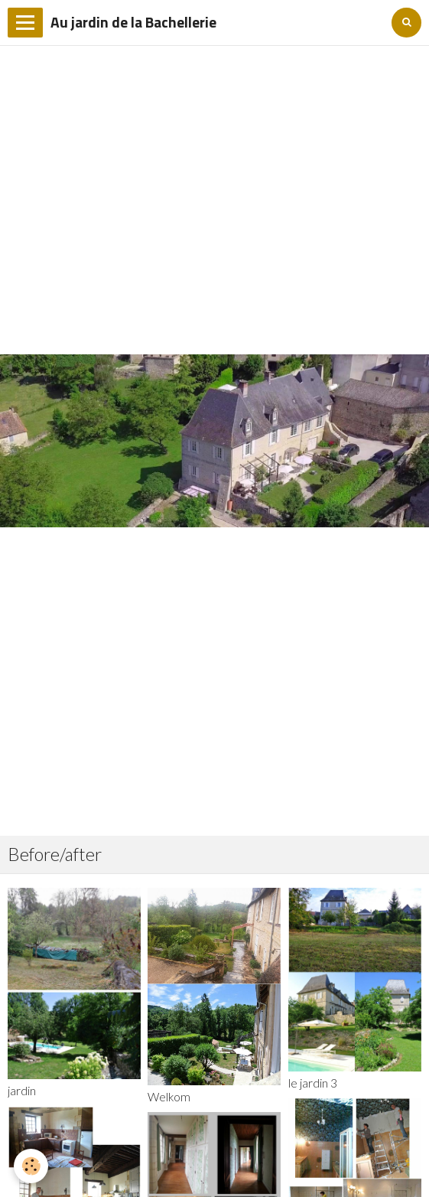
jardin (22, 1091)
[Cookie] (31, 1166)
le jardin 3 (312, 1083)
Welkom (169, 1097)
